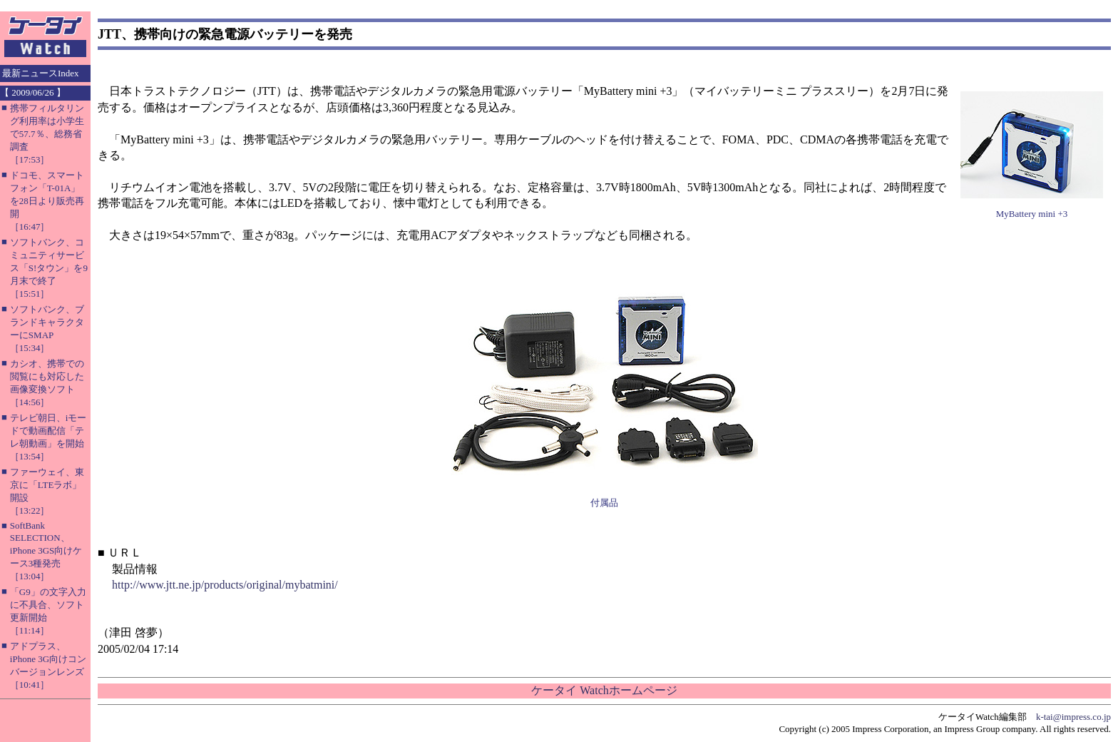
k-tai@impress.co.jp (1073, 716)
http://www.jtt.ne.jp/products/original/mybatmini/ (225, 585)
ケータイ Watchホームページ (604, 690)
